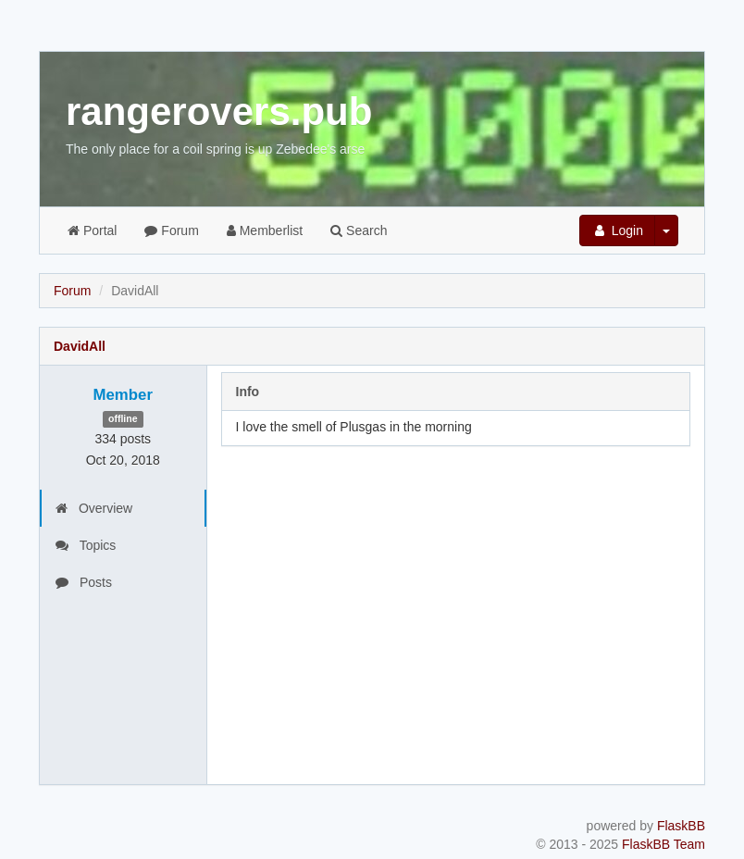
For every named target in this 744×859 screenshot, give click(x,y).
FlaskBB (681, 825)
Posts (84, 582)
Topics (86, 545)
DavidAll (79, 346)
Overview (94, 508)
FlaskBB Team (663, 844)
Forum (171, 230)
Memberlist (265, 230)
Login (617, 230)
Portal (92, 230)
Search (358, 230)
